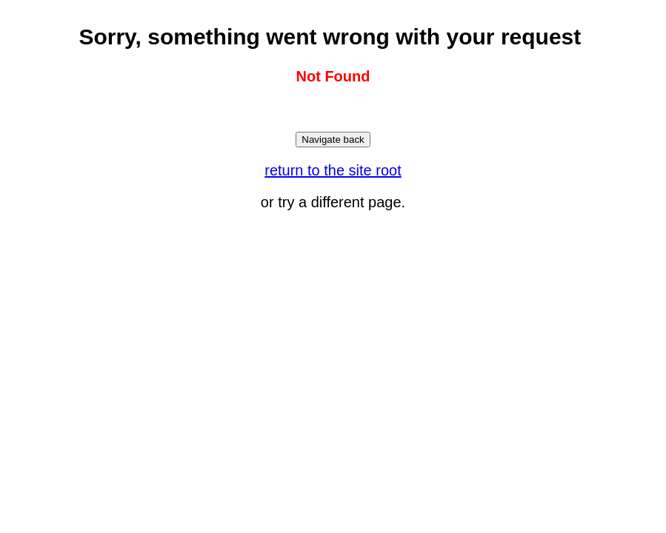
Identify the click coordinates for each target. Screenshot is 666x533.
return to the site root (333, 170)
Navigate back (333, 139)
